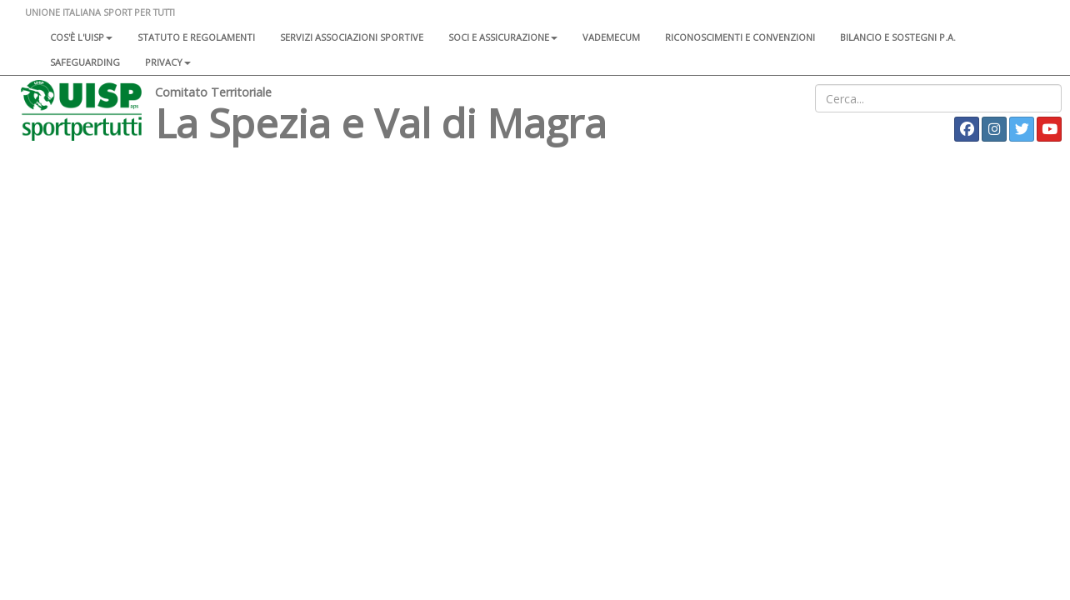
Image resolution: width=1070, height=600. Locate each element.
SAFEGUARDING (85, 62)
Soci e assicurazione (503, 37)
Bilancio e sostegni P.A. (898, 37)
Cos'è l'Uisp (81, 37)
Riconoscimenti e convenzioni (740, 37)
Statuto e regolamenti (196, 37)
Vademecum (611, 37)
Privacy (168, 62)
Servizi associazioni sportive (351, 37)
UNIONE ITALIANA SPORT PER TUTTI (100, 12)
